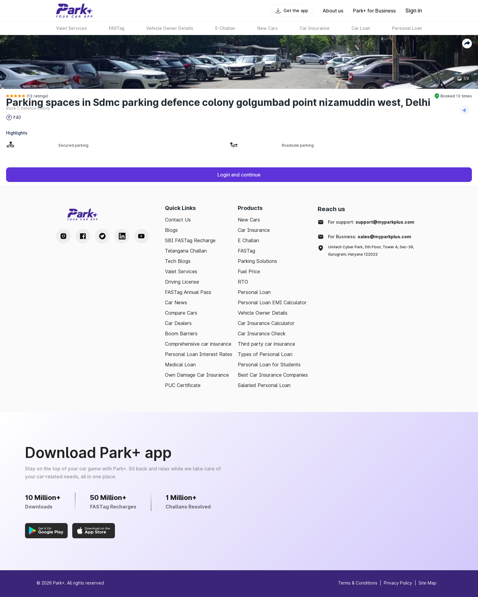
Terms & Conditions (357, 582)
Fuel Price (249, 271)
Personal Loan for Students (269, 364)
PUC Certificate (183, 385)
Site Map (428, 582)
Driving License (182, 282)
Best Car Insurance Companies (273, 375)
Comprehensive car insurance (198, 344)
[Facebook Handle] (83, 236)
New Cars (249, 220)
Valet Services (181, 271)
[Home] (74, 11)
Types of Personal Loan (265, 354)
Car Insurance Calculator (266, 323)
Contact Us (178, 220)
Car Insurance (254, 230)
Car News (176, 302)
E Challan (248, 240)
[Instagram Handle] (63, 236)
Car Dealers (178, 323)
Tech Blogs (178, 261)
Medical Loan (180, 364)
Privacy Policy (398, 582)
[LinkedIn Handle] (122, 236)
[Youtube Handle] (141, 236)
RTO (243, 282)
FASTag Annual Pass (188, 292)
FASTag (246, 251)
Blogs (171, 230)
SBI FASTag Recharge (190, 240)
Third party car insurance (266, 344)
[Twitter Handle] (102, 236)
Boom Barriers (181, 333)
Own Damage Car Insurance (197, 375)
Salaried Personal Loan (264, 385)
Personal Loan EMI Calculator (272, 302)
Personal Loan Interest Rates (198, 354)
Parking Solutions (257, 261)
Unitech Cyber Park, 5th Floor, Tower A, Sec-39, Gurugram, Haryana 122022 (371, 251)
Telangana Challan (186, 251)
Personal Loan (254, 292)
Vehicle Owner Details (262, 313)
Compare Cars (181, 313)
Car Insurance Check (262, 333)
